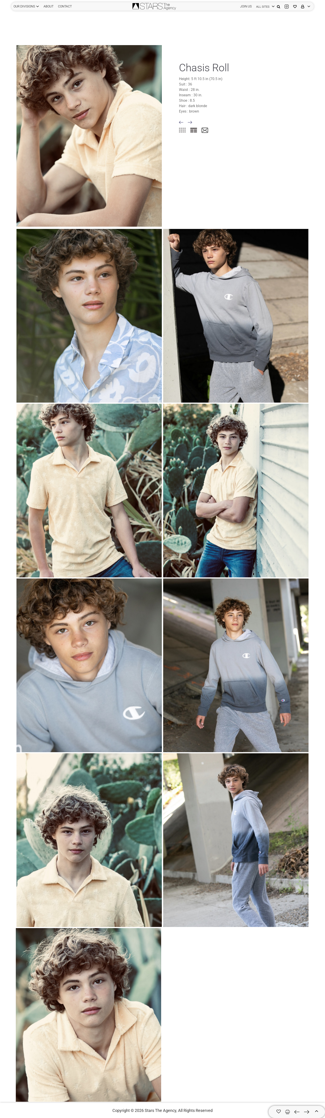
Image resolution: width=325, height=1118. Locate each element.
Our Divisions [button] (24, 6)
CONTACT (65, 6)
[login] (264, 6)
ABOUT (48, 6)
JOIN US (246, 6)
